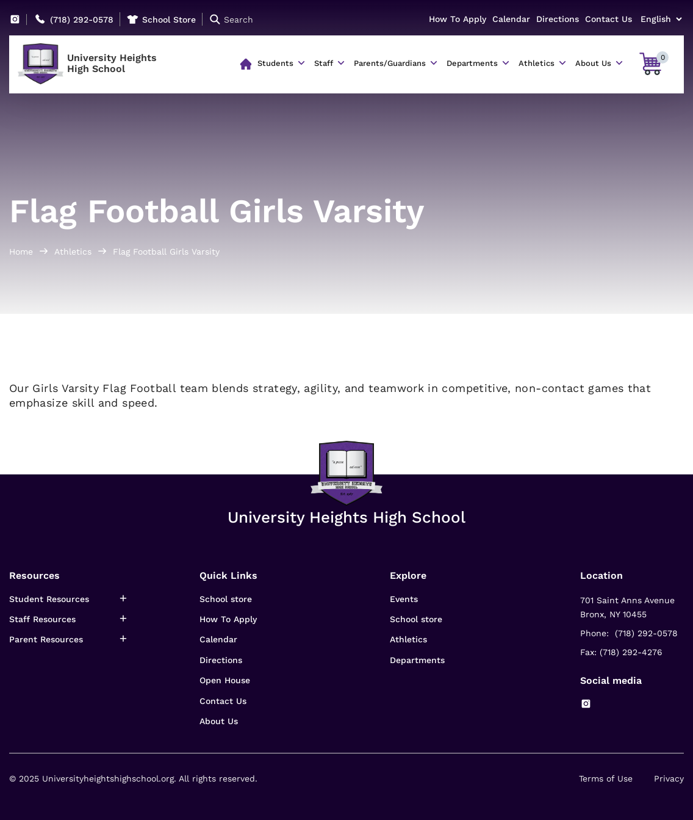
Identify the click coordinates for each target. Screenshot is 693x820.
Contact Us (608, 19)
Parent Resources (46, 639)
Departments (472, 63)
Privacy (669, 778)
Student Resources (49, 599)
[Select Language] (661, 18)
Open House (224, 680)
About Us (593, 63)
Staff (323, 63)
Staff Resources (42, 619)
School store (225, 599)
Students (275, 63)
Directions (557, 19)
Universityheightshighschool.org (108, 778)
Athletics (537, 63)
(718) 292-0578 (81, 19)
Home (21, 251)
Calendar (511, 19)
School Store (169, 19)
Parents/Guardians (390, 63)
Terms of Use (606, 778)
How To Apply (457, 19)
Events (404, 599)
